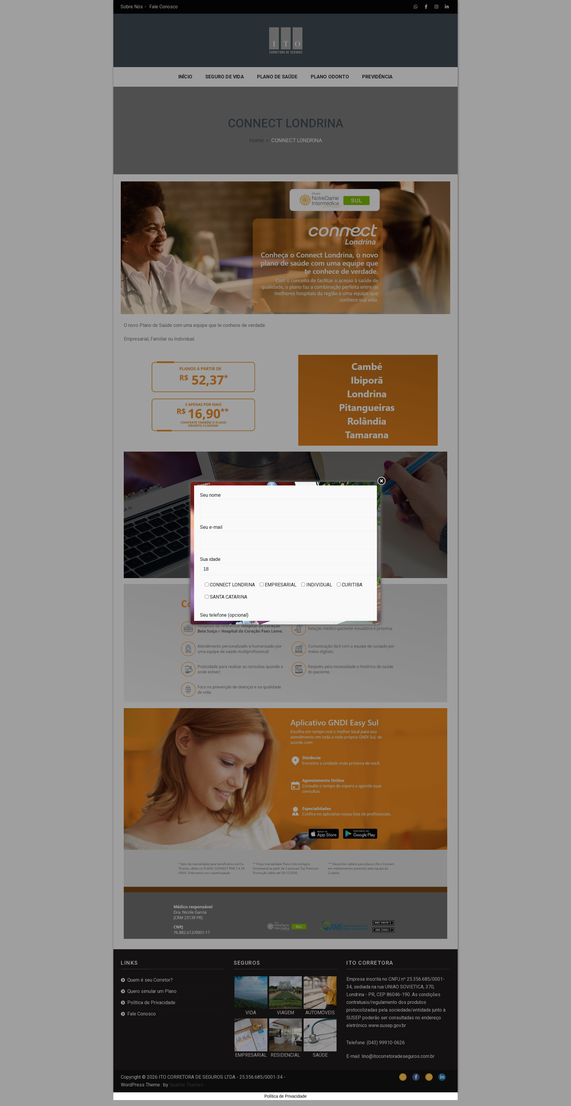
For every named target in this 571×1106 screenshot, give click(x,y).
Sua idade (285, 564)
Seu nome (285, 501)
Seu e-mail (285, 533)
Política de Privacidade (285, 1096)
